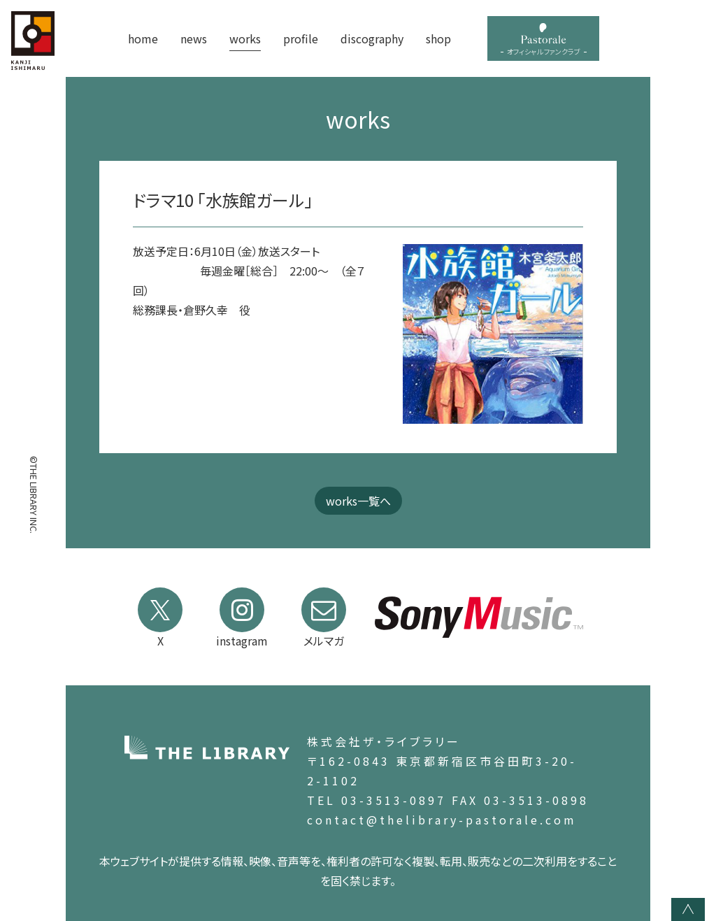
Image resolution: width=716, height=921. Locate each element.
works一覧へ (358, 500)
